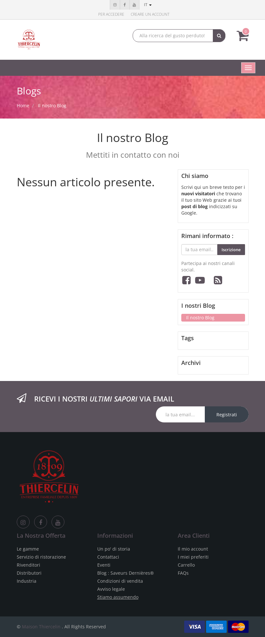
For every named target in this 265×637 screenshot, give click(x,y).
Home (23, 105)
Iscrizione (231, 249)
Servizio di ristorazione (41, 557)
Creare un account (150, 14)
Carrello (186, 565)
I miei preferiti (193, 557)
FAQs (183, 573)
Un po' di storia (113, 549)
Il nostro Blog (52, 105)
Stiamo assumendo (117, 597)
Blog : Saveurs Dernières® (125, 573)
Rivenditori (28, 565)
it (148, 4)
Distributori (29, 573)
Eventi (103, 565)
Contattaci (108, 557)
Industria (26, 581)
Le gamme (28, 549)
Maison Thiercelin (41, 627)
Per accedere (111, 14)
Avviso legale (111, 589)
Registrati (226, 414)
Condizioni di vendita (120, 581)
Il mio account (193, 549)
